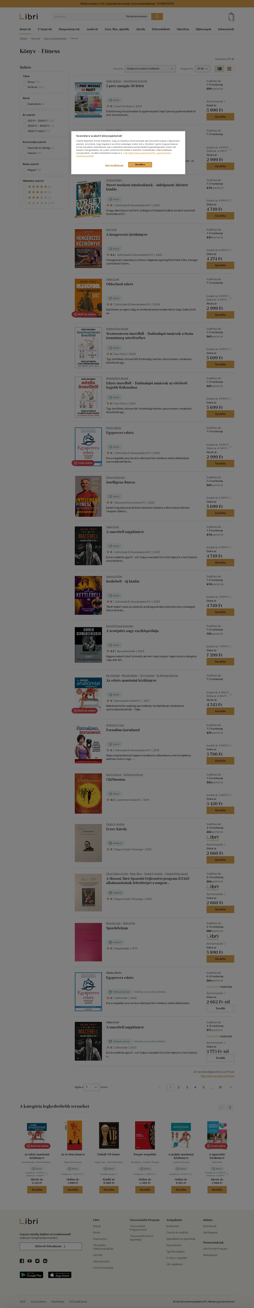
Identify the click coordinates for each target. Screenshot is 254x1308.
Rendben (140, 164)
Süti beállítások (114, 165)
